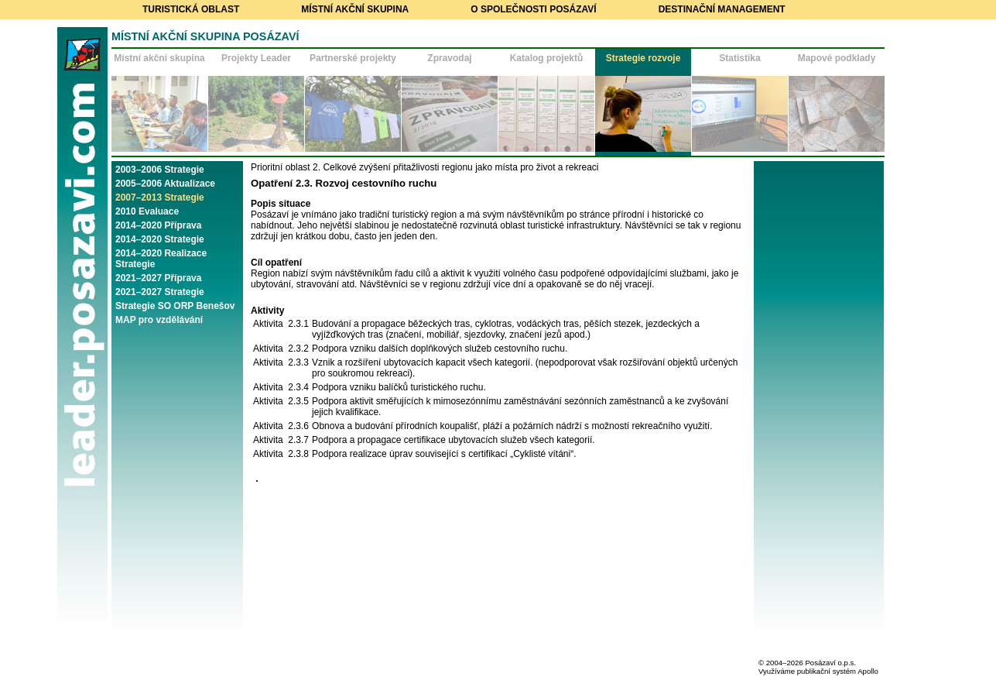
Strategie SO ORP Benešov (175, 306)
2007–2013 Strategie (159, 197)
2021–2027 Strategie (159, 292)
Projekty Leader (256, 58)
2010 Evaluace (147, 211)
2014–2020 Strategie (159, 239)
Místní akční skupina (355, 9)
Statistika (739, 58)
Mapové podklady (837, 58)
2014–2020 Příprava (158, 225)
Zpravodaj (449, 58)
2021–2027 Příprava (158, 278)
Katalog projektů (547, 58)
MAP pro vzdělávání (159, 319)
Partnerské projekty (353, 58)
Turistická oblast (190, 9)
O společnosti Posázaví (533, 9)
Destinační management (722, 9)
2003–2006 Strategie (159, 169)
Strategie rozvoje (643, 58)
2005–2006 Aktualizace (165, 183)
